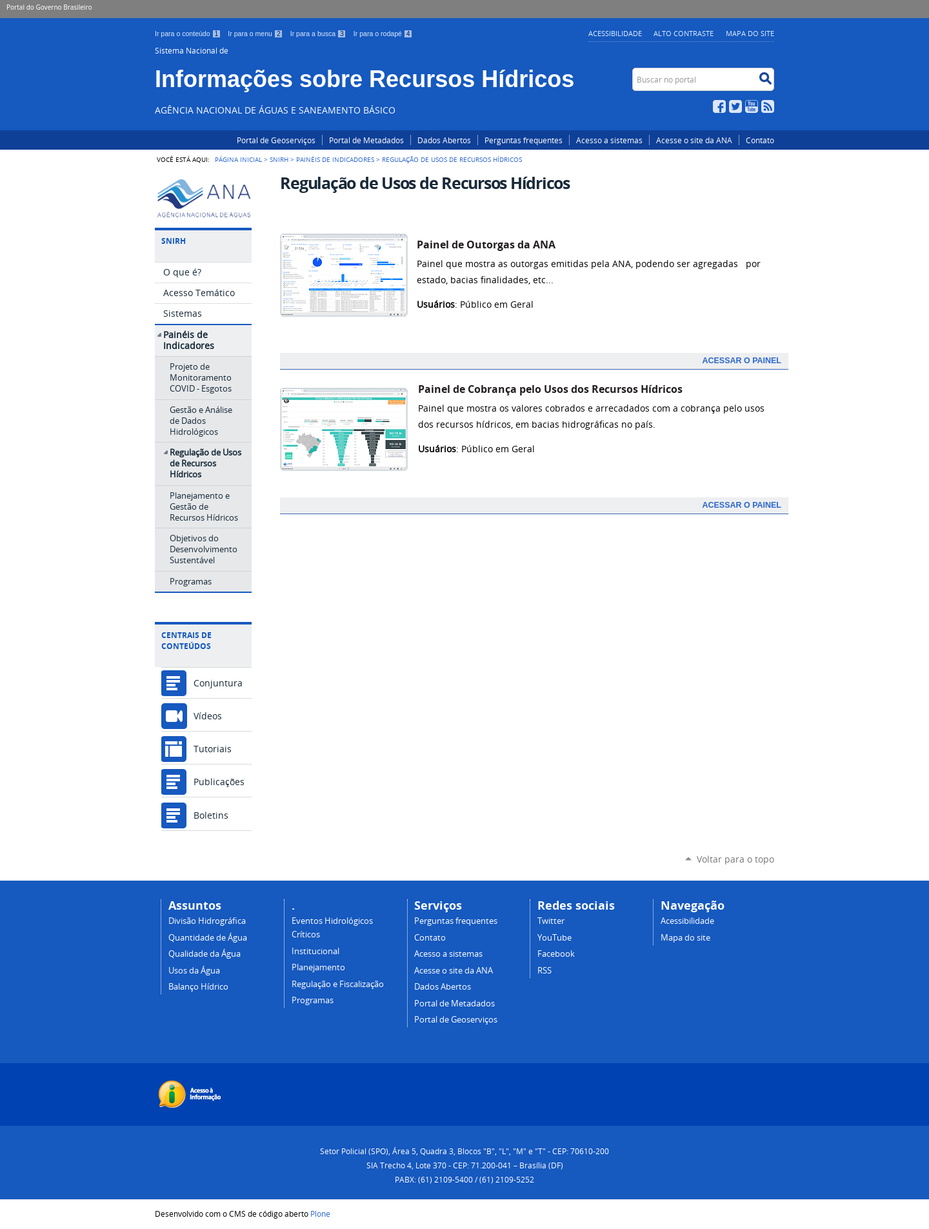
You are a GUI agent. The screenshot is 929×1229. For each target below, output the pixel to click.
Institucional (315, 951)
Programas (313, 1000)
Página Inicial (238, 159)
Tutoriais (213, 749)
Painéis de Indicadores (335, 159)
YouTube (751, 106)
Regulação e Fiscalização (338, 984)
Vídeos (208, 716)
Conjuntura (218, 683)
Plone (320, 1213)
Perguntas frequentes (523, 140)
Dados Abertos (444, 140)
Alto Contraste (684, 33)
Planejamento (318, 967)
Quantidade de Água (207, 937)
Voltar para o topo (735, 859)
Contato (760, 140)
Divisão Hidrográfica (207, 920)
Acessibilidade (615, 33)
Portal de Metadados (366, 140)
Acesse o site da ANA (694, 140)
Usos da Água (194, 970)
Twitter (735, 106)
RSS (767, 106)
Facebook (719, 106)
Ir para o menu (256, 33)
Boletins (211, 815)
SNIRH (279, 159)
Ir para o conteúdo (189, 33)
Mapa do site (685, 937)
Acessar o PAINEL (742, 360)
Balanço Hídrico (198, 986)
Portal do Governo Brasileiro (49, 7)
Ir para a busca (319, 33)
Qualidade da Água (204, 953)
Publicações (219, 781)
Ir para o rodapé (383, 33)
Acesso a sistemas (609, 140)
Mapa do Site (750, 33)
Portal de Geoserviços (276, 140)
